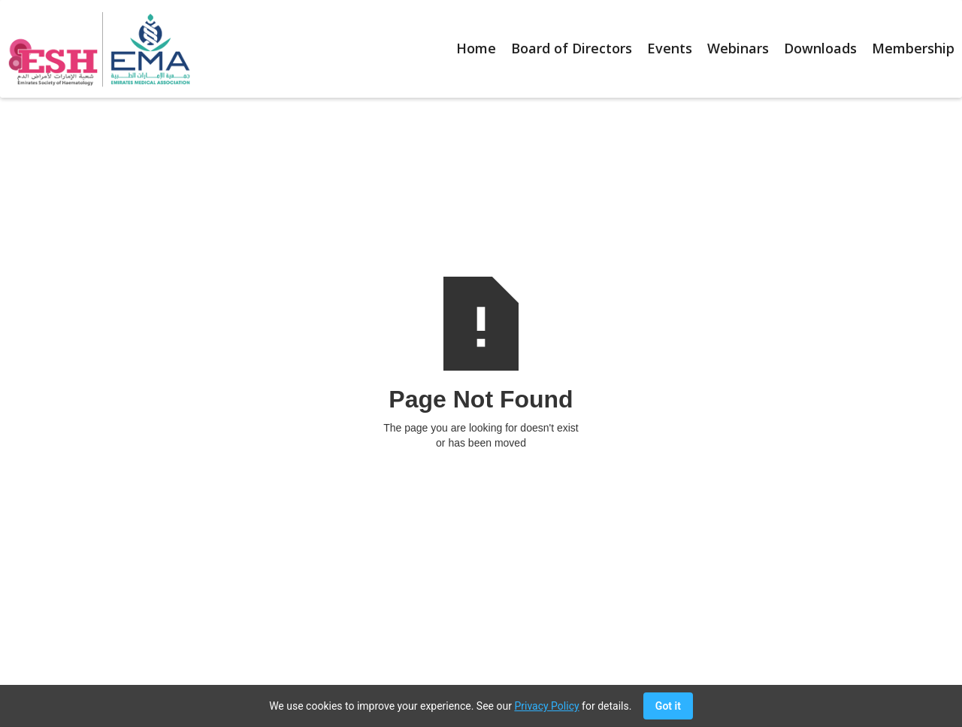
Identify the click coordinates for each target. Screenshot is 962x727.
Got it (668, 706)
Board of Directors (571, 48)
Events (669, 48)
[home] (95, 49)
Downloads (820, 48)
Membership (913, 48)
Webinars (738, 48)
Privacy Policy (546, 706)
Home (476, 48)
